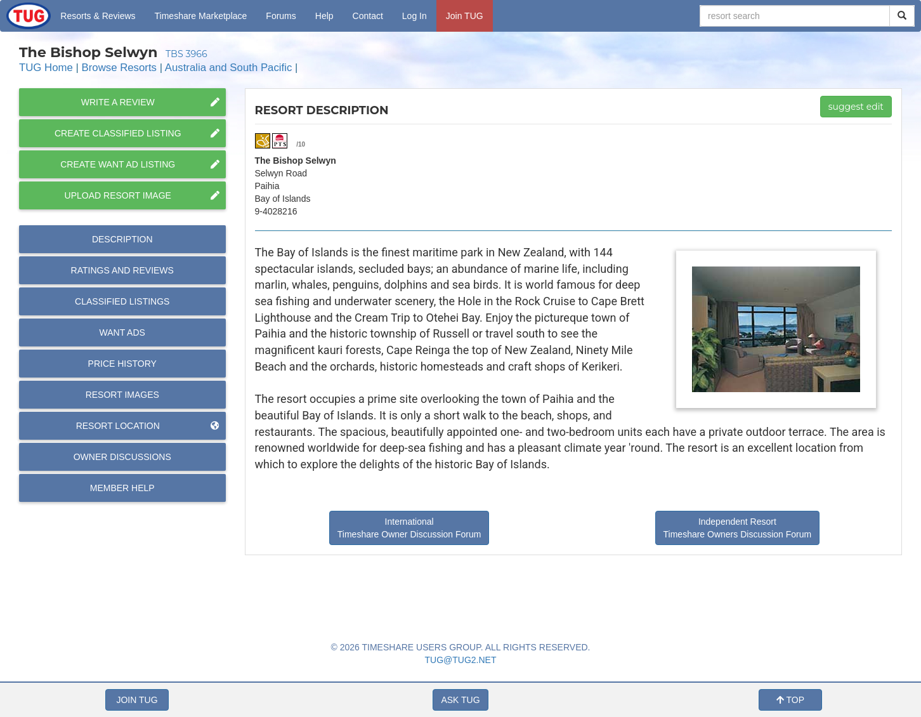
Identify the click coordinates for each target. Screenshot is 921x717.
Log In (414, 16)
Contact (368, 16)
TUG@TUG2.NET (461, 660)
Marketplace (201, 16)
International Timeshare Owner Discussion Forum (409, 527)
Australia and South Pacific (228, 68)
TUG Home (46, 68)
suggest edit (856, 106)
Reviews (122, 270)
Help (324, 16)
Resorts (97, 16)
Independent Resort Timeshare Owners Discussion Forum (737, 527)
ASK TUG (460, 700)
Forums (281, 16)
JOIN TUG (136, 700)
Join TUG (464, 16)
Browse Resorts (119, 68)
